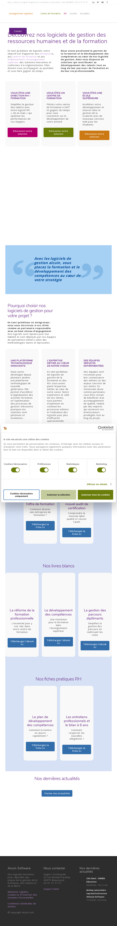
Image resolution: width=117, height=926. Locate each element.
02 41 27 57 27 (82, 2)
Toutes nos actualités (57, 793)
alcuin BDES (68, 2)
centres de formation (24, 56)
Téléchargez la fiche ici (40, 526)
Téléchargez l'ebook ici (22, 643)
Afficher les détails (97, 484)
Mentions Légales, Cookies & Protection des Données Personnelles (22, 894)
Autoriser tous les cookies (95, 494)
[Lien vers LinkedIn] (93, 2)
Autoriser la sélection (58, 494)
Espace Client (51, 888)
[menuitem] (23, 13)
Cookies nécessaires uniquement (21, 494)
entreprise (46, 53)
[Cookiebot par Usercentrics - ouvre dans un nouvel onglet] (100, 428)
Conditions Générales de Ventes (22, 905)
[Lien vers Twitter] (98, 2)
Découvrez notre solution (22, 132)
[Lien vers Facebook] (107, 2)
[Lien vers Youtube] (102, 2)
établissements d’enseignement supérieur (26, 61)
